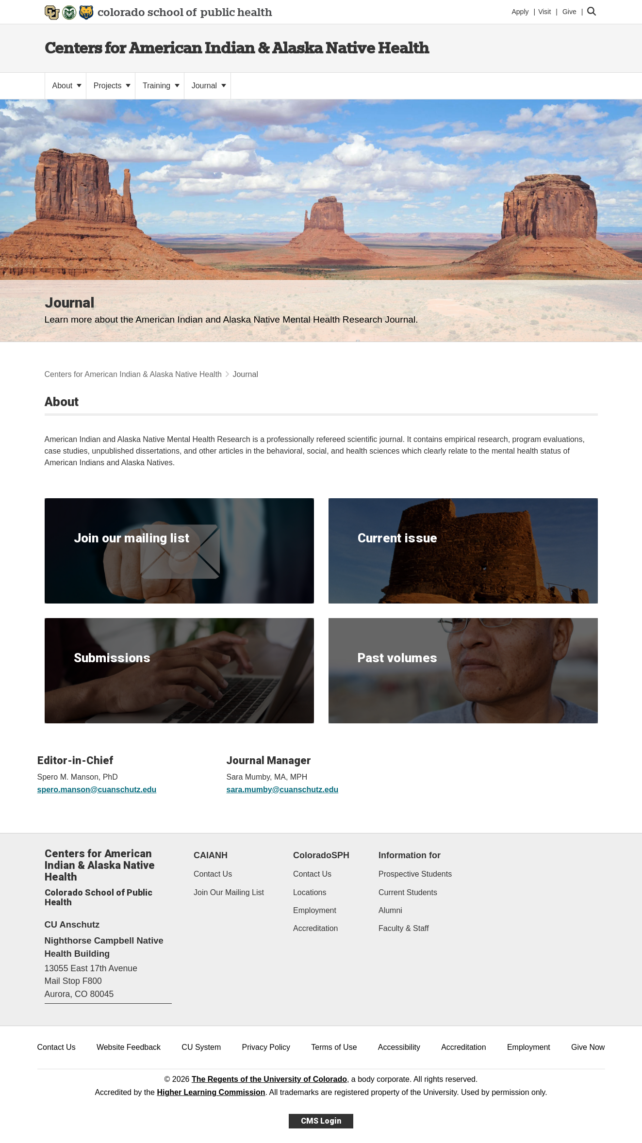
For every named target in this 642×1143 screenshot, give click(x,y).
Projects (112, 86)
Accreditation (315, 928)
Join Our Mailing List (229, 892)
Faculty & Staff (404, 928)
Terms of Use (334, 1047)
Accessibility (399, 1047)
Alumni (390, 910)
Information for (410, 855)
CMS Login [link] (321, 1121)
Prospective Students (415, 874)
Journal (209, 86)
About (67, 86)
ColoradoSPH (321, 855)
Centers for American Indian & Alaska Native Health (237, 48)
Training (161, 86)
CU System (201, 1047)
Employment (314, 910)
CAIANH (211, 855)
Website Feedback (129, 1047)
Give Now (588, 1047)
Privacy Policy (266, 1047)
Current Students (408, 892)
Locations (310, 892)
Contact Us (213, 874)
